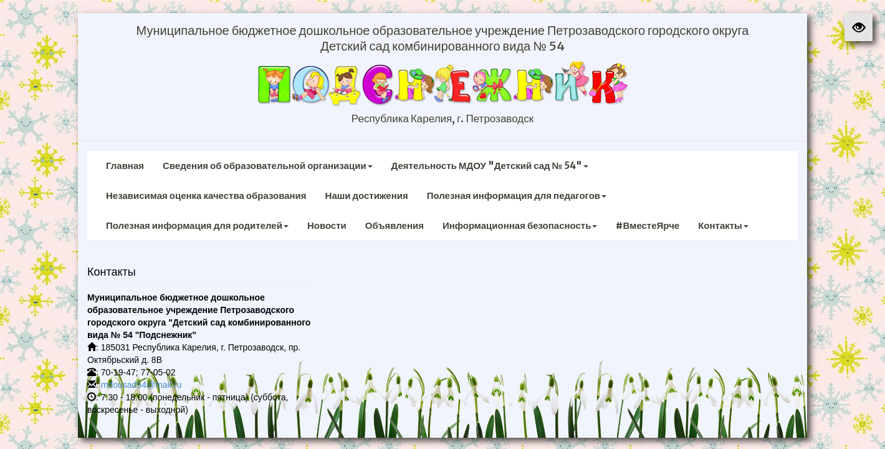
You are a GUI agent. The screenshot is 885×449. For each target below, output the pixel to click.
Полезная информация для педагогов (516, 195)
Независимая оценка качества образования (206, 195)
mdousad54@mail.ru (141, 385)
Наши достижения (366, 195)
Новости (327, 225)
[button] (858, 27)
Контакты (723, 225)
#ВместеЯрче (647, 225)
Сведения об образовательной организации (268, 165)
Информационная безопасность (520, 225)
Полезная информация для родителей (197, 225)
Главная (125, 165)
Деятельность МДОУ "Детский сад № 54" (490, 165)
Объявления (394, 225)
